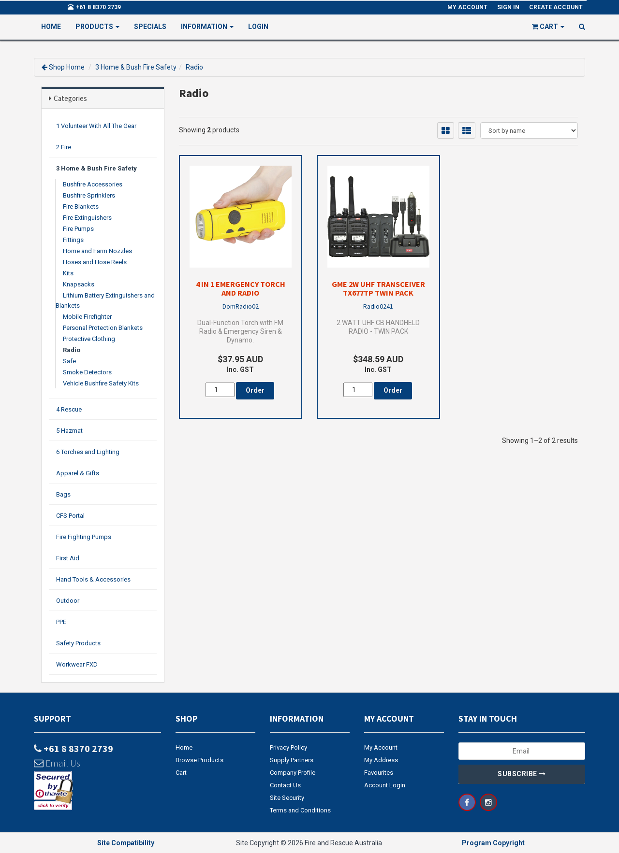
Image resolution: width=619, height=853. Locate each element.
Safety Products (78, 643)
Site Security (287, 797)
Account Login (384, 785)
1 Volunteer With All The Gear (96, 125)
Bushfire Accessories (92, 184)
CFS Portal (70, 515)
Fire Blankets (81, 206)
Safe (69, 361)
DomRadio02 (240, 306)
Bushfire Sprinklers (89, 195)
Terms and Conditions (300, 810)
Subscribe (522, 774)
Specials (150, 26)
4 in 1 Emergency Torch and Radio (240, 288)
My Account (381, 747)
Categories (70, 98)
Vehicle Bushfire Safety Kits (101, 383)
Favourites (378, 772)
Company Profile (292, 772)
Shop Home (67, 67)
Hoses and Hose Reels (95, 262)
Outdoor (67, 600)
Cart (181, 772)
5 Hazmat (69, 430)
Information (207, 26)
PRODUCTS (97, 26)
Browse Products (199, 760)
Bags (63, 494)
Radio (194, 67)
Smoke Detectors (87, 372)
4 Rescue (69, 409)
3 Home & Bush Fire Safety (136, 67)
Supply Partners (291, 760)
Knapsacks (78, 284)
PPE (61, 622)
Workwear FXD (77, 664)
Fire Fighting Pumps (83, 536)
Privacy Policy (288, 747)
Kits (68, 273)
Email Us (57, 763)
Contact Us (285, 785)
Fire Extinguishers (87, 217)
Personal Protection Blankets (103, 327)
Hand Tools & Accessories (93, 579)
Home (51, 26)
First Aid (67, 558)
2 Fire (63, 147)
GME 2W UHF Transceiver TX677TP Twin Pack (378, 288)
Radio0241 (378, 306)
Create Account (556, 7)
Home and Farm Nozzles (97, 251)
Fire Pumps (78, 228)
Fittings (73, 239)
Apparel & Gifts (77, 473)
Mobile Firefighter (87, 316)
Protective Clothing (89, 338)
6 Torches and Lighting (87, 451)
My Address (381, 760)
